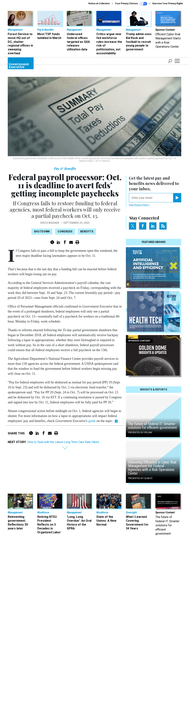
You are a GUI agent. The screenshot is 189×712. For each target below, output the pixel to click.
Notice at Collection (99, 3)
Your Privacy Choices (131, 3)
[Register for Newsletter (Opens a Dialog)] (177, 309)
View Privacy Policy (139, 316)
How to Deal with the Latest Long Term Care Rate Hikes (63, 442)
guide (92, 421)
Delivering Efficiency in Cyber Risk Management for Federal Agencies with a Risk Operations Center (152, 635)
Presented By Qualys (140, 645)
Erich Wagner (49, 222)
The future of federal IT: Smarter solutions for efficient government (152, 593)
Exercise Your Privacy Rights (167, 3)
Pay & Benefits (65, 168)
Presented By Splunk (140, 599)
